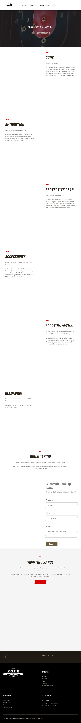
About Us (44, 679)
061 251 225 (46, 700)
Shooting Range (7, 707)
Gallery (44, 681)
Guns (4, 705)
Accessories (7, 700)
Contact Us (45, 683)
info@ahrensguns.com (49, 706)
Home (32, 33)
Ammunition (6, 703)
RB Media (41, 718)
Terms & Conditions (47, 686)
